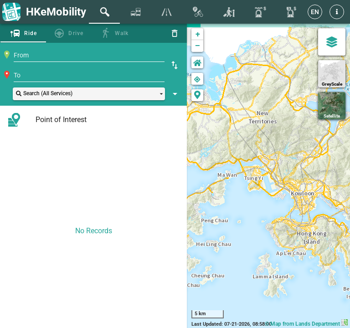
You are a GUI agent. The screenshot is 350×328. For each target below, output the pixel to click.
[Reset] (174, 33)
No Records (93, 230)
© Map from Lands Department (306, 324)
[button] (336, 12)
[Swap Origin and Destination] (174, 65)
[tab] (104, 12)
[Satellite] (331, 105)
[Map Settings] (331, 42)
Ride (30, 33)
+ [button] (198, 34)
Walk (122, 33)
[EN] (315, 12)
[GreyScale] (331, 73)
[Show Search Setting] (175, 94)
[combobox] (89, 55)
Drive (75, 33)
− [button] (197, 46)
